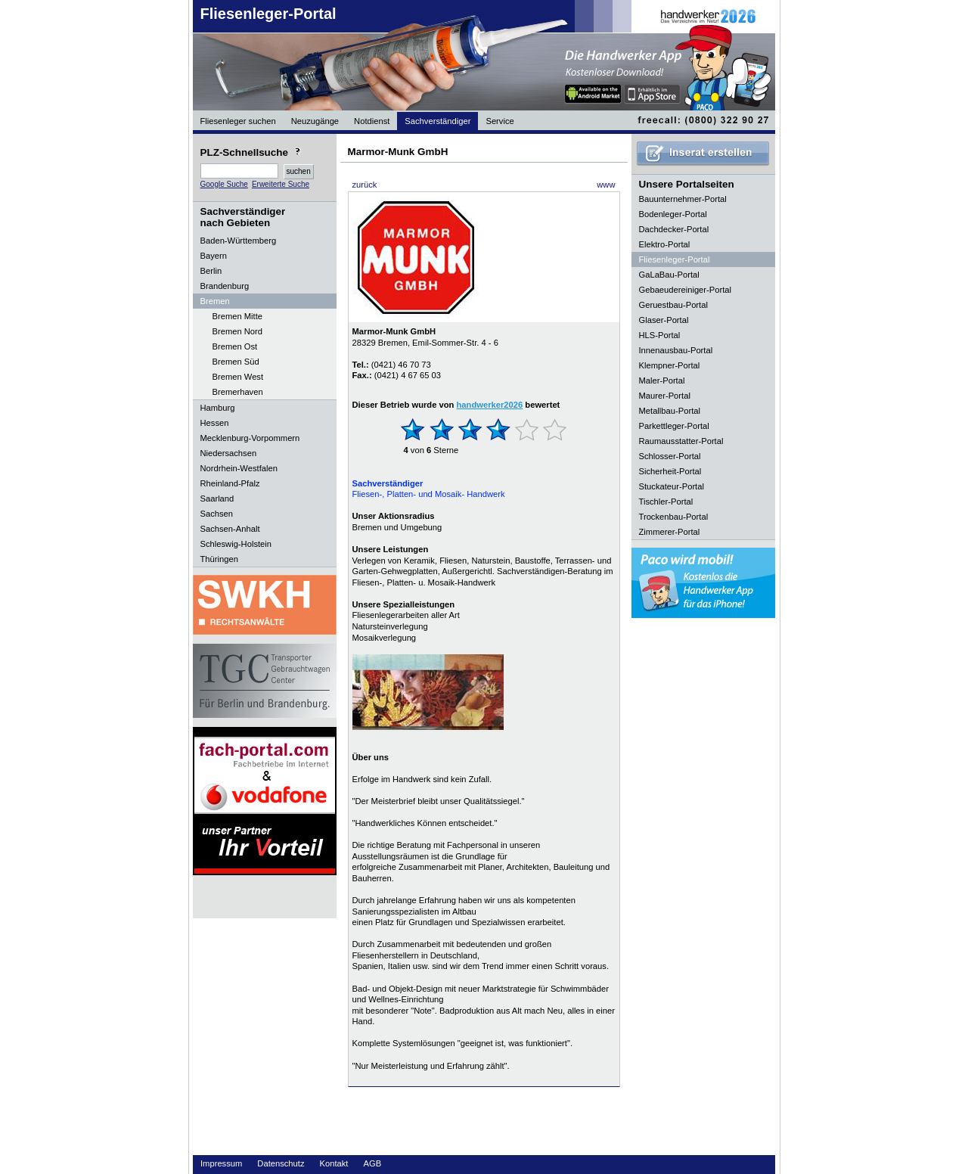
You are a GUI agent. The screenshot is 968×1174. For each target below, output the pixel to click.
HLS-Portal (660, 335)
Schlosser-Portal (670, 456)
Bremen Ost (235, 346)
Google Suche (224, 184)
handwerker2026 (490, 404)
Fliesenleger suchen (238, 121)
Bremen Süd (236, 361)
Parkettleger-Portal (674, 425)
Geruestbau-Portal (673, 304)
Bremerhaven (238, 391)
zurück (364, 184)
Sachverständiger (437, 121)
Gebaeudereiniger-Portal (685, 289)
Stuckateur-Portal (671, 486)
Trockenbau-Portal (674, 516)
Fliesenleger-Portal (268, 13)
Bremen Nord (238, 331)
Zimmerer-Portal (669, 531)
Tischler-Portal (666, 501)
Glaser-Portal (664, 320)
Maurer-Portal (664, 395)
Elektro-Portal (664, 244)
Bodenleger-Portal (673, 214)
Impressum (221, 1163)
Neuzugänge (315, 121)
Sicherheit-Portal (670, 471)
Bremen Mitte (238, 316)
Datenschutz (280, 1163)
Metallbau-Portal (669, 410)
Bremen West (238, 376)
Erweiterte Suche (280, 184)
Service (499, 121)
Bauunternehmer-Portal (683, 198)
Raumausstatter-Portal (681, 441)
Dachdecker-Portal (674, 229)
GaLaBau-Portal (669, 274)
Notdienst (371, 121)
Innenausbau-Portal (676, 350)
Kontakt (334, 1163)
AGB (372, 1163)
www (606, 184)
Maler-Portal (662, 380)
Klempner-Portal (669, 365)
